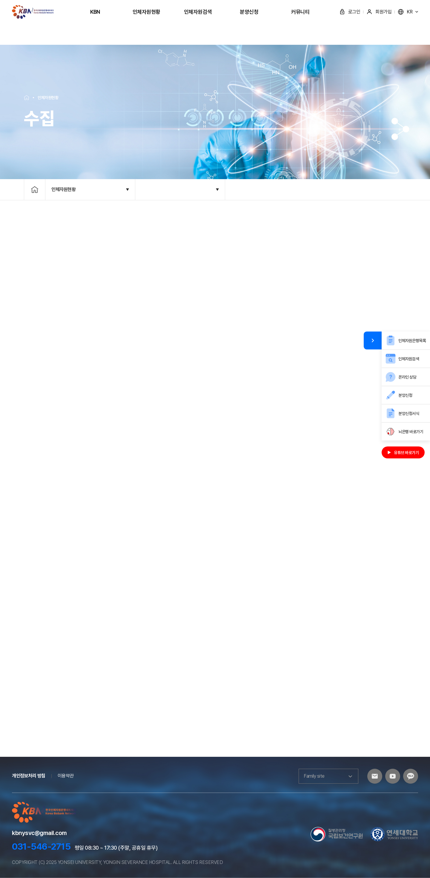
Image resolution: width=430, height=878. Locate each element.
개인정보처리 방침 (28, 776)
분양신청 (249, 12)
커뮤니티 (300, 12)
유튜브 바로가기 (403, 452)
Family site (328, 776)
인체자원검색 (198, 12)
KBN (95, 12)
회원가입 (378, 12)
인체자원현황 (146, 12)
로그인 (349, 12)
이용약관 (66, 776)
